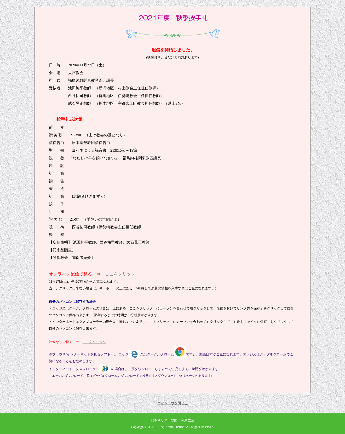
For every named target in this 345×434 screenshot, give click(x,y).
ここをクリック (120, 274)
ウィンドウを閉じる (172, 403)
